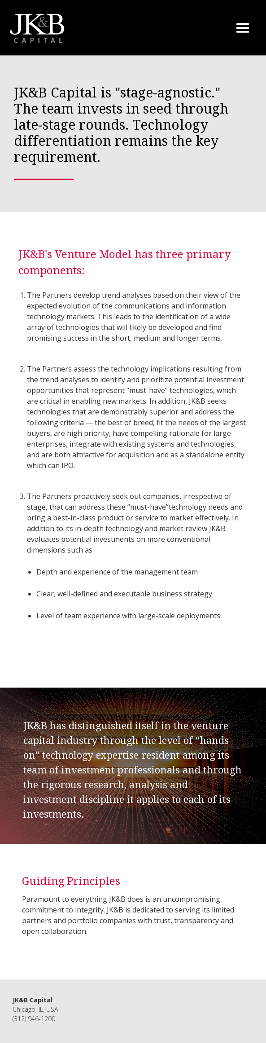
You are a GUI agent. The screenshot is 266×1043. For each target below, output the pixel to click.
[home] (35, 28)
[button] (238, 28)
